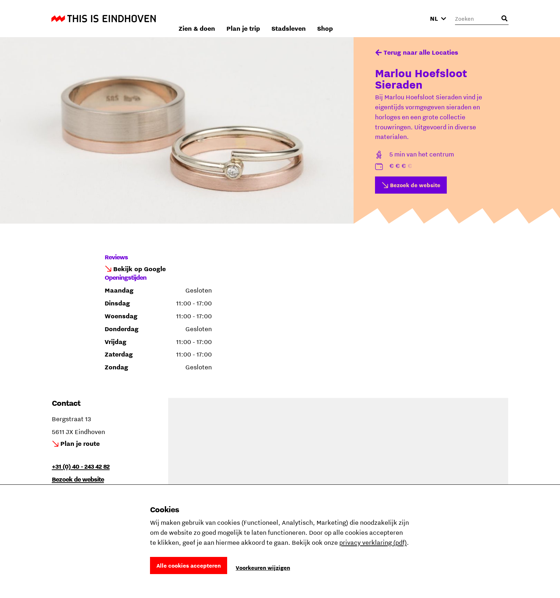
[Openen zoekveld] (504, 18)
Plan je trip (326, 18)
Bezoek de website (415, 185)
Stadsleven (371, 18)
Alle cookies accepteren (188, 565)
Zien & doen (279, 18)
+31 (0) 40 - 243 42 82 (81, 466)
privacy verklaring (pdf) (373, 542)
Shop (408, 18)
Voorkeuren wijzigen (263, 567)
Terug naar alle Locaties (421, 52)
